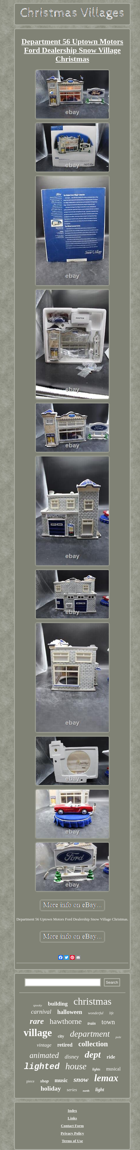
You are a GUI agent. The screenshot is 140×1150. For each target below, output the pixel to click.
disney (72, 1057)
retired (64, 1045)
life (111, 1013)
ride (110, 1057)
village (38, 1032)
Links (72, 1118)
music (61, 1080)
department (90, 1033)
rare (37, 1021)
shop (44, 1081)
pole (118, 1037)
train (92, 1023)
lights (96, 1069)
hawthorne (66, 1021)
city (61, 1036)
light (99, 1089)
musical (113, 1068)
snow (81, 1079)
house (75, 1066)
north (86, 1090)
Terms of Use (72, 1141)
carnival (41, 1011)
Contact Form (72, 1125)
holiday (51, 1088)
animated (44, 1055)
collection (93, 1044)
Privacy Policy (72, 1133)
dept (93, 1054)
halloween (69, 1012)
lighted (42, 1067)
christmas (92, 1001)
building (58, 1004)
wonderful (96, 1013)
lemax (106, 1078)
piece (30, 1081)
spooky (37, 1005)
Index (72, 1110)
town (108, 1022)
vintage (44, 1045)
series (72, 1089)
